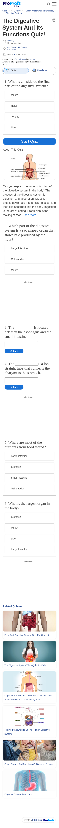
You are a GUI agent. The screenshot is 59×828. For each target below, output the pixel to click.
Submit (14, 351)
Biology (10, 40)
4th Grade (12, 47)
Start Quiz (29, 141)
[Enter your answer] (21, 344)
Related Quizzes (12, 606)
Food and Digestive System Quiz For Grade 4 (26, 635)
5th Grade (22, 47)
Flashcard (40, 70)
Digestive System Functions (18, 794)
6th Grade (12, 49)
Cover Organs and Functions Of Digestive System (28, 764)
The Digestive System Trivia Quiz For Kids (25, 665)
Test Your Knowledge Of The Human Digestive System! (27, 732)
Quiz (11, 70)
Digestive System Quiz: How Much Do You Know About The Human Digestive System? (28, 697)
